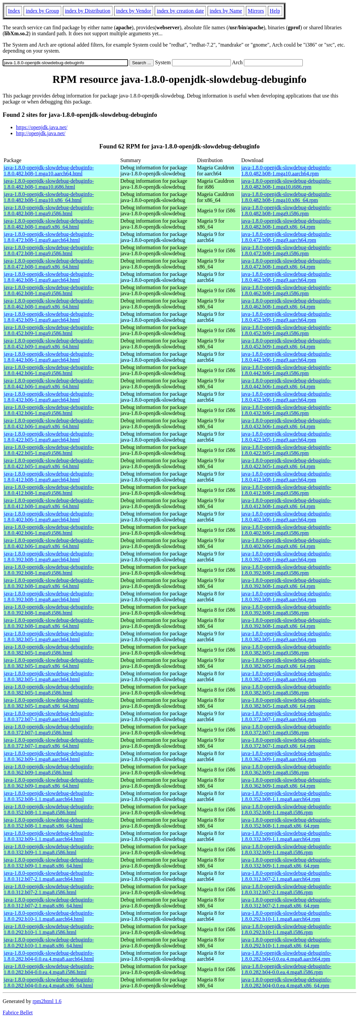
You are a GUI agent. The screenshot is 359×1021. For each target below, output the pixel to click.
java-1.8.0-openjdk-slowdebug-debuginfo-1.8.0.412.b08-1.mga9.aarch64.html (49, 477)
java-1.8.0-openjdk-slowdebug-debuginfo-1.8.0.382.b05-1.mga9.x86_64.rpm (286, 663)
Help (275, 11)
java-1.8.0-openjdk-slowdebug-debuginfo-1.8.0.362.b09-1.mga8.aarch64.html (49, 756)
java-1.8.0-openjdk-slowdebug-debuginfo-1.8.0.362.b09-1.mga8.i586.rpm (286, 769)
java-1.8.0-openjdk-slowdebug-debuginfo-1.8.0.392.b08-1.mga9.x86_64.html (49, 583)
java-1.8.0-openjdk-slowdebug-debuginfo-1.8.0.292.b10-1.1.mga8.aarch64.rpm (286, 916)
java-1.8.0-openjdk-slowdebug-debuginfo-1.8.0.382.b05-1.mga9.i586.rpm (286, 650)
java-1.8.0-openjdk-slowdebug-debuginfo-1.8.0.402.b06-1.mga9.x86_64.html (49, 543)
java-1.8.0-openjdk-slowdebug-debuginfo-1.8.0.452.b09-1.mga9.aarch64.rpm (286, 317)
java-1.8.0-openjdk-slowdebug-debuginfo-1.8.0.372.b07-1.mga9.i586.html (49, 729)
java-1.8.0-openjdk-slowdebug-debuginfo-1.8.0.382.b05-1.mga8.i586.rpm (286, 690)
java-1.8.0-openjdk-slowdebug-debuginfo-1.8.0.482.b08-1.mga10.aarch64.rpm (286, 170)
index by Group (42, 11)
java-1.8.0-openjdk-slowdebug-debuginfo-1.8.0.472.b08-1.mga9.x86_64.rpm (286, 264)
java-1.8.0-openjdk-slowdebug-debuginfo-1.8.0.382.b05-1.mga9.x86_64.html (49, 663)
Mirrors (256, 11)
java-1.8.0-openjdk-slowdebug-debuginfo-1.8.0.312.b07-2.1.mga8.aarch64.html (49, 876)
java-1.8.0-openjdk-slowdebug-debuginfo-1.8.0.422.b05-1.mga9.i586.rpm (286, 450)
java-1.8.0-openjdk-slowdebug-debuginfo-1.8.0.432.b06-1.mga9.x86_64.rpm (286, 423)
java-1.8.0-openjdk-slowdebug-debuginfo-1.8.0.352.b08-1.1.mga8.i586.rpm (286, 809)
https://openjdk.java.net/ (42, 127)
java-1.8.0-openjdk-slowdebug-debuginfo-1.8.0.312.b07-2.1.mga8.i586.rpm (286, 889)
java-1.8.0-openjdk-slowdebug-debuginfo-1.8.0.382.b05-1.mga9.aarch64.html (49, 636)
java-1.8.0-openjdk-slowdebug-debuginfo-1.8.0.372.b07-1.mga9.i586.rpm (286, 729)
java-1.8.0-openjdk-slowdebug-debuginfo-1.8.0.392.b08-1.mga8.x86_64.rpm (286, 623)
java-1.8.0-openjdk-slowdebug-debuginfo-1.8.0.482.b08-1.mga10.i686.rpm (286, 184)
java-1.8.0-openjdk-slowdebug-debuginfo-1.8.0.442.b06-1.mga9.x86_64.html (49, 383)
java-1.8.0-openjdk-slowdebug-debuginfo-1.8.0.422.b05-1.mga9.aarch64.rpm (286, 437)
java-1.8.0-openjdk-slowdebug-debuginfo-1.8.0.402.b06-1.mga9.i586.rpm (286, 530)
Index (14, 11)
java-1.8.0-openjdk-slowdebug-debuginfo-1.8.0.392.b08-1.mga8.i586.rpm (286, 610)
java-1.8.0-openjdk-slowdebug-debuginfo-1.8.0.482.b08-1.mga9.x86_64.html (49, 224)
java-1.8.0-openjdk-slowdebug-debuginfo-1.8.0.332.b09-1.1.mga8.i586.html (49, 849)
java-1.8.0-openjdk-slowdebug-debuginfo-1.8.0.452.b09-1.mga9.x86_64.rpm (286, 343)
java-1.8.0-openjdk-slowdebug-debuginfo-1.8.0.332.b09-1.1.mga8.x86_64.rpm (286, 863)
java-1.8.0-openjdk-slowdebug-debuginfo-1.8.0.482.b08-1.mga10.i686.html (49, 184)
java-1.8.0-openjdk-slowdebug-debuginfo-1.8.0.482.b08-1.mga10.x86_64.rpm (286, 197)
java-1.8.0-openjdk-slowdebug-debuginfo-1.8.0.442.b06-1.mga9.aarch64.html (49, 357)
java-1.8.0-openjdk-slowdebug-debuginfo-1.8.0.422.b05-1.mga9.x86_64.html (49, 463)
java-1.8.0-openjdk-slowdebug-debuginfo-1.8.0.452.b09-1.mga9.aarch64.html (49, 317)
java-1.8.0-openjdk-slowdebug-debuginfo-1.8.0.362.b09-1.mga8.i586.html (49, 769)
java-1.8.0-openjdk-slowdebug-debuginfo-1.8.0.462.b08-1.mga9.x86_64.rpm (286, 303)
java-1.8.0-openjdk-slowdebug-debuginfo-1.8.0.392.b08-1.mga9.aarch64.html (49, 556)
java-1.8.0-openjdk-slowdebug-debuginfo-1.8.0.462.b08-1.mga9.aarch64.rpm (286, 277)
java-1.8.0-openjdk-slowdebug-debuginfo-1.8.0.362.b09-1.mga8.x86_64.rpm (286, 783)
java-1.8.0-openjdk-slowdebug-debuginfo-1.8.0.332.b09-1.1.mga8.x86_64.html (49, 863)
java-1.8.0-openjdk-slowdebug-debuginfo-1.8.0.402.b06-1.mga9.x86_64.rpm (286, 543)
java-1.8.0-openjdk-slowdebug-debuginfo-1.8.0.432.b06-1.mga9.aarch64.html (49, 397)
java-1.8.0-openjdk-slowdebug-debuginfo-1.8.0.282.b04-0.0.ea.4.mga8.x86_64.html (49, 982)
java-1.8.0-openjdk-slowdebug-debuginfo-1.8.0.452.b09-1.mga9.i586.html (49, 330)
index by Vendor (133, 11)
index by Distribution (87, 11)
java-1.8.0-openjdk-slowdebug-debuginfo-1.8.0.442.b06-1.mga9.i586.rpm (286, 370)
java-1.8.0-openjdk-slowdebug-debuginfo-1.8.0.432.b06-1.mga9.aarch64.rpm (286, 397)
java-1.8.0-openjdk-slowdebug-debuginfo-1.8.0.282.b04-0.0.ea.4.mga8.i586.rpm (286, 969)
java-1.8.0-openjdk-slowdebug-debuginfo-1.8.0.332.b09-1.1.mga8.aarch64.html (49, 836)
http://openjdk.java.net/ (40, 133)
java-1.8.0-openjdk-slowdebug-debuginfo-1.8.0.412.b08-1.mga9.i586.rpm (286, 490)
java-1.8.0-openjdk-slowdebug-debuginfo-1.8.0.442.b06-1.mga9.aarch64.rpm (286, 357)
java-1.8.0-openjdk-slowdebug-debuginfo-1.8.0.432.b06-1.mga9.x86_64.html (49, 423)
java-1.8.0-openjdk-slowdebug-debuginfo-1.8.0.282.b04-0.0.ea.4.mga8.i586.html (49, 969)
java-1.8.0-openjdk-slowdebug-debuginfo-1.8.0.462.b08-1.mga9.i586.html (49, 290)
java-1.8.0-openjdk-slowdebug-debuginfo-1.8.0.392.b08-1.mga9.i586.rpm (286, 570)
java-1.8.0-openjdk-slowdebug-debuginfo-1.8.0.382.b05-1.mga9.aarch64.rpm (286, 636)
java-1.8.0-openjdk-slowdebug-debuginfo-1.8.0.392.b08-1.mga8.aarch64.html (49, 596)
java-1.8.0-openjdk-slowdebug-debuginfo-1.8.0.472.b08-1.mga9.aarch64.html (49, 237)
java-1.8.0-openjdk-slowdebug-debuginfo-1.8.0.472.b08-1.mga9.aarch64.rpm (286, 237)
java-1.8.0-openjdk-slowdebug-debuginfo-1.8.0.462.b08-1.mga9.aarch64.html (49, 277)
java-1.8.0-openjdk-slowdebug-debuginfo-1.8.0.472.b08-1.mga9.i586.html (49, 250)
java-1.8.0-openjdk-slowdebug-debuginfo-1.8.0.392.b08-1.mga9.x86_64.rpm (286, 583)
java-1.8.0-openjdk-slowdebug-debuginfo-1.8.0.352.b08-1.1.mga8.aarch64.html (49, 796)
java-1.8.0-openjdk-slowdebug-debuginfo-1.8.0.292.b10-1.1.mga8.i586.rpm (286, 929)
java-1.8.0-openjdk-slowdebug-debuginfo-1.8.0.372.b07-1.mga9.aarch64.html (49, 716)
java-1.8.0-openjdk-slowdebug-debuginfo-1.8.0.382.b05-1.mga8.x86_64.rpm (286, 703)
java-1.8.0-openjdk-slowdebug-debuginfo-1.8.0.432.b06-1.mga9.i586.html (49, 410)
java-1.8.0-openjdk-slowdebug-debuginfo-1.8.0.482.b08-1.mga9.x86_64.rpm (286, 224)
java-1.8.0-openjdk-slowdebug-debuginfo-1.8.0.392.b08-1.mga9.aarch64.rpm (286, 556)
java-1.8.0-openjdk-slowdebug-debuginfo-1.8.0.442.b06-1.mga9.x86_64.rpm (286, 383)
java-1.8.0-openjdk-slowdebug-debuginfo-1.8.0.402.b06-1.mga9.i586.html (49, 530)
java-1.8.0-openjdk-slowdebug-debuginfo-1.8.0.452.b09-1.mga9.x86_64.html (49, 343)
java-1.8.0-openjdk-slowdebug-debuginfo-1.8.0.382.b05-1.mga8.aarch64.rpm (286, 676)
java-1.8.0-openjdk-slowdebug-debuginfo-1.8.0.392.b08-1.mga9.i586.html (49, 570)
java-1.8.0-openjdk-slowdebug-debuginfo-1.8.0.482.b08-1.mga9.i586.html (49, 210)
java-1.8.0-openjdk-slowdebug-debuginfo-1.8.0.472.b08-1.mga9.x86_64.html (49, 264)
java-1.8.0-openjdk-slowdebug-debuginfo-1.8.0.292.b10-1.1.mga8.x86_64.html (49, 942)
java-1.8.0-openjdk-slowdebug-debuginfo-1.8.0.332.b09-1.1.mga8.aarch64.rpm (286, 836)
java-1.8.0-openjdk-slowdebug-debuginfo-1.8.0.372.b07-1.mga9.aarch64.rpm (286, 716)
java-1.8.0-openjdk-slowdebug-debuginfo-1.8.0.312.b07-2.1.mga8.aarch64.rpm (286, 876)
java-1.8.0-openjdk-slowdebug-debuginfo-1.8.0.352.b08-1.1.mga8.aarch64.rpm (286, 796)
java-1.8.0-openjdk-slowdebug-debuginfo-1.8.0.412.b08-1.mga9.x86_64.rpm (286, 503)
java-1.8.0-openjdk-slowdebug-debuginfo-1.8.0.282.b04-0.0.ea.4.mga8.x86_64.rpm (286, 982)
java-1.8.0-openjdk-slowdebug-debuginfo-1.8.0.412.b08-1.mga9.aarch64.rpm (286, 477)
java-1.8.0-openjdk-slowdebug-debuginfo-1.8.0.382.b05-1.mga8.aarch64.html (49, 676)
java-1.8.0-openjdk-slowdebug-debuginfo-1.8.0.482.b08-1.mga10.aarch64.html (49, 170)
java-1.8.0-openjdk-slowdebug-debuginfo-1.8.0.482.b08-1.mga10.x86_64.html (49, 197)
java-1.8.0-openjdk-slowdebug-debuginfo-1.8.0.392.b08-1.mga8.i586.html (49, 610)
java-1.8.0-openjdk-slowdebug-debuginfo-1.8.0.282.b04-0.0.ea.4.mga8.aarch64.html (49, 956)
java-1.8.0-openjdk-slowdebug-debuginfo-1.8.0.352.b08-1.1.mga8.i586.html (49, 809)
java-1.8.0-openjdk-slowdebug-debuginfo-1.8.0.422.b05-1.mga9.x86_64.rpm (286, 463)
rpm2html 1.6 (47, 1001)
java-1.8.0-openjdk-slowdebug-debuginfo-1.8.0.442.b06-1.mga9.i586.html (49, 370)
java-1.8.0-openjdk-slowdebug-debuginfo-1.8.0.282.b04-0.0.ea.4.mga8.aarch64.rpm (286, 956)
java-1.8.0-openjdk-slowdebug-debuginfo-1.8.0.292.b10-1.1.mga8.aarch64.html (49, 916)
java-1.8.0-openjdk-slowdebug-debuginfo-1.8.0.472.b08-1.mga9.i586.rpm (286, 250)
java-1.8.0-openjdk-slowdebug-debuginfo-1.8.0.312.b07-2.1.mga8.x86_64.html (49, 903)
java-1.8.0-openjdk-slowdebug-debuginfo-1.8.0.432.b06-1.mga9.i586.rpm (286, 410)
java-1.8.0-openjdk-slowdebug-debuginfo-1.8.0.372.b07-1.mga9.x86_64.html (49, 743)
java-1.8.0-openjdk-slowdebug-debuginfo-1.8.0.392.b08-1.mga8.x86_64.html (49, 623)
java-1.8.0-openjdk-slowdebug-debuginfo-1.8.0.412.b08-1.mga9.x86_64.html (49, 503)
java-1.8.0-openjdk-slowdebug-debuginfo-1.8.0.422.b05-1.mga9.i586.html (49, 450)
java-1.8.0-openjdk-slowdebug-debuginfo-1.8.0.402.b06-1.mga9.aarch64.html (49, 516)
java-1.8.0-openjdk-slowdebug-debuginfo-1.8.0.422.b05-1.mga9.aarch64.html (49, 437)
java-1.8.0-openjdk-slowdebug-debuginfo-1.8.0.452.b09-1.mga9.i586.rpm (286, 330)
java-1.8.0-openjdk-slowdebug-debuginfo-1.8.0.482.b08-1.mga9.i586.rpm (286, 210)
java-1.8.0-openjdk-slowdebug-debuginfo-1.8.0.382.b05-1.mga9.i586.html (49, 650)
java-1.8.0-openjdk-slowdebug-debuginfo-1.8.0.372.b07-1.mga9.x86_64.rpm (286, 743)
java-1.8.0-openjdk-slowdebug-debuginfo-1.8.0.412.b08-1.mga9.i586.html (49, 490)
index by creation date (180, 11)
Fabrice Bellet (18, 1012)
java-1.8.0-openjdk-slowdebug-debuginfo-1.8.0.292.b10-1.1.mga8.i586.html (49, 929)
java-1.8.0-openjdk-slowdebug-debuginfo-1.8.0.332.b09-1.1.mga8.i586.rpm (286, 849)
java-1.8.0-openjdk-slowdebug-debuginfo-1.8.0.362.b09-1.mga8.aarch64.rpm (286, 756)
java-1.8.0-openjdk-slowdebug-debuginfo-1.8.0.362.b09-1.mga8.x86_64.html (49, 783)
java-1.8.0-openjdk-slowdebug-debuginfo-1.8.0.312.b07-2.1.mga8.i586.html (49, 889)
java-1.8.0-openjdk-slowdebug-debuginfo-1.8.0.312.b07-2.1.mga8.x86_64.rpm (286, 903)
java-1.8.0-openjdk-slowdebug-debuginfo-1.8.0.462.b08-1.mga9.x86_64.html (49, 303)
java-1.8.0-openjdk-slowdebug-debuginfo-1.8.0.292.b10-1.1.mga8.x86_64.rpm (286, 942)
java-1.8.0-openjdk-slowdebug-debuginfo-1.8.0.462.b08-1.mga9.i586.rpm (286, 290)
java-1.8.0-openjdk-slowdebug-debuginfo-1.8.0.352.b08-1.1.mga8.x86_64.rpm (286, 823)
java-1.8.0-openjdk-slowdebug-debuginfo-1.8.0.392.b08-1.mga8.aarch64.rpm (286, 596)
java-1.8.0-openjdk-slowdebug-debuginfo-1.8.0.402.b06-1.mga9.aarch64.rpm (286, 516)
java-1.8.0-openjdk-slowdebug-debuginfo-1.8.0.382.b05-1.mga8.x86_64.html (49, 703)
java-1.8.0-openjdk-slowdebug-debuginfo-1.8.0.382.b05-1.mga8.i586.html (49, 690)
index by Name (226, 11)
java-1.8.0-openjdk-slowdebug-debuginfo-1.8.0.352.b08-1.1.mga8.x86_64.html (49, 823)
